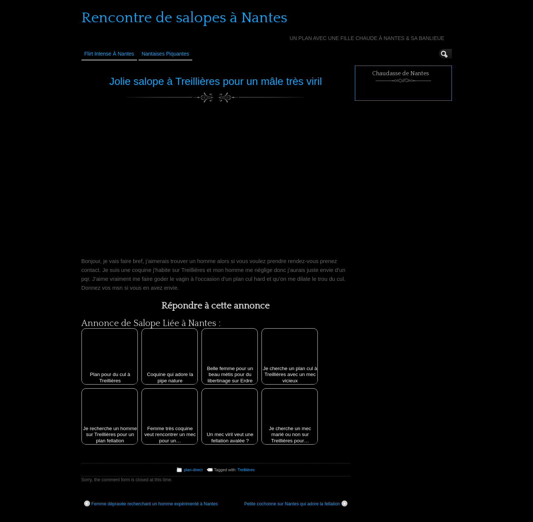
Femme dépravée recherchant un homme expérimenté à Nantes (151, 503)
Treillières (245, 470)
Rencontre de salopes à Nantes (184, 18)
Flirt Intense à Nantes (109, 54)
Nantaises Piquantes (165, 54)
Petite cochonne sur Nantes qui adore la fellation (295, 503)
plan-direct (193, 470)
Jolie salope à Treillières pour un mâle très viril (215, 81)
